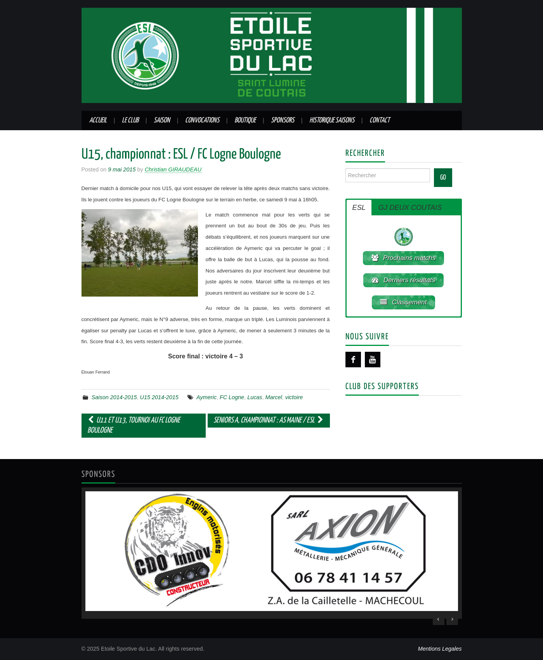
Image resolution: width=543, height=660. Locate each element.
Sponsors (282, 120)
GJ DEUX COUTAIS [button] (410, 207)
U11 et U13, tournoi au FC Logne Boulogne (133, 425)
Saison (162, 120)
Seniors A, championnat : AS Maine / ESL (268, 420)
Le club (130, 120)
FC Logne (232, 397)
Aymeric (206, 397)
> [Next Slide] (452, 619)
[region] (272, 553)
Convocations (202, 120)
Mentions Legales (440, 649)
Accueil (98, 120)
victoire (294, 397)
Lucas (254, 397)
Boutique (245, 120)
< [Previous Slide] (438, 619)
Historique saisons (331, 120)
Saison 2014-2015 (114, 397)
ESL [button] (359, 207)
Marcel (273, 397)
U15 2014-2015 (159, 397)
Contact (380, 120)
